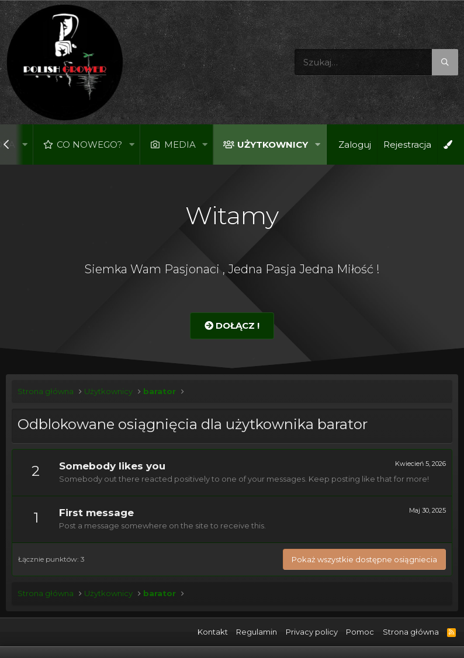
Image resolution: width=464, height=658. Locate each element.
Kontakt (213, 631)
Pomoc (360, 631)
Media (180, 144)
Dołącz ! (232, 325)
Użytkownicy (272, 144)
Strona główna (411, 631)
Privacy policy (312, 631)
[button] (24, 144)
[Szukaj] (376, 62)
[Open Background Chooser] (447, 144)
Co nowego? (89, 144)
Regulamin (256, 631)
